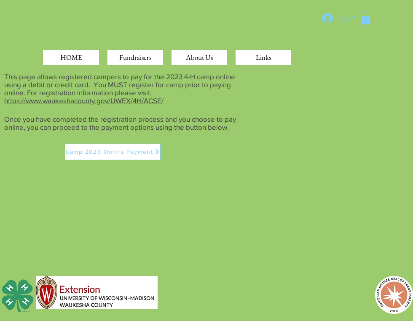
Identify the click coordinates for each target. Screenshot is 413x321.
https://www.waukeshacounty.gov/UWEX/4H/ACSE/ (84, 100)
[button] (365, 18)
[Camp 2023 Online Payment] (113, 152)
